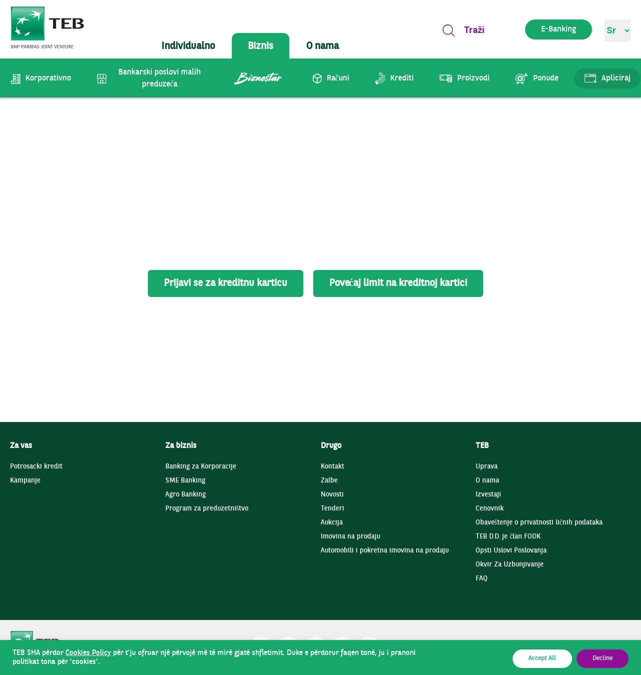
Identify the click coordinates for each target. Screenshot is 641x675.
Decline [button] (603, 658)
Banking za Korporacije (200, 467)
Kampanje (25, 481)
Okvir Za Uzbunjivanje (510, 565)
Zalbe (329, 481)
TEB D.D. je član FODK (508, 537)
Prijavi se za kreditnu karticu (225, 283)
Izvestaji (488, 495)
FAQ (482, 579)
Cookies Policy (88, 653)
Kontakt (332, 467)
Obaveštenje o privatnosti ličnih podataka (539, 523)
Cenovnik (490, 509)
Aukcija (332, 523)
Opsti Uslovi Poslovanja (511, 551)
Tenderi (332, 509)
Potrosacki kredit (36, 467)
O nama (487, 481)
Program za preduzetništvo (206, 509)
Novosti (332, 495)
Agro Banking (185, 495)
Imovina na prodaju (350, 537)
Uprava (487, 467)
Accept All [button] (542, 658)
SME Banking (185, 481)
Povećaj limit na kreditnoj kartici (398, 283)
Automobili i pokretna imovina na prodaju (385, 551)
